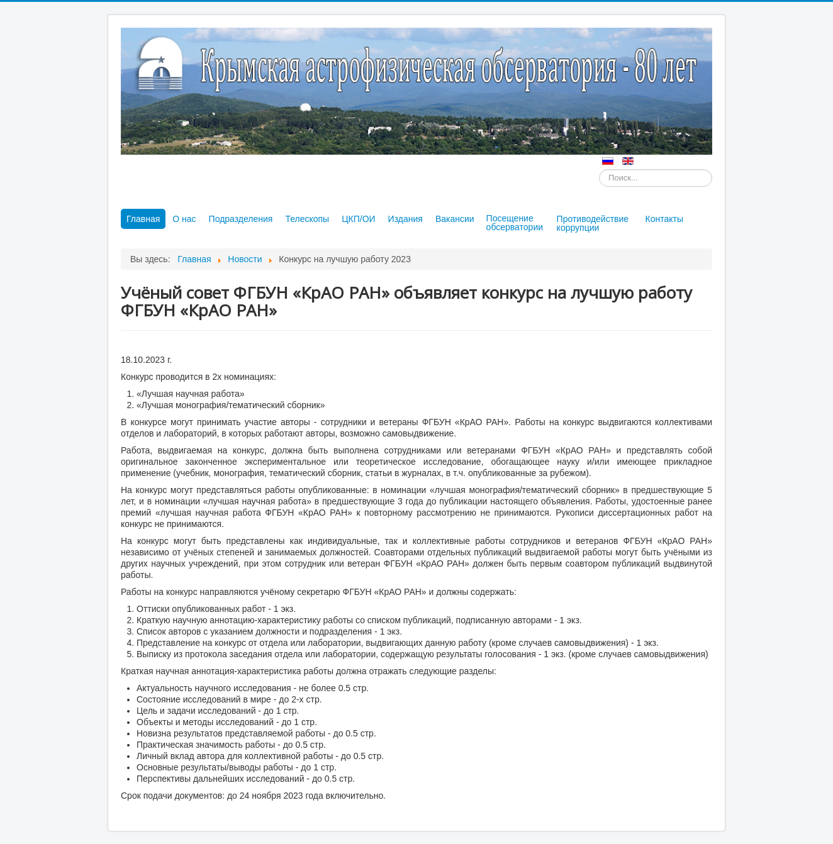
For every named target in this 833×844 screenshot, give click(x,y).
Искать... (599, 169)
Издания (405, 219)
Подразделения (241, 219)
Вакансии (454, 219)
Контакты (664, 219)
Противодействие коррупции (593, 223)
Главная (143, 219)
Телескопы (307, 219)
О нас (184, 219)
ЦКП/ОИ (358, 219)
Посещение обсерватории (514, 222)
